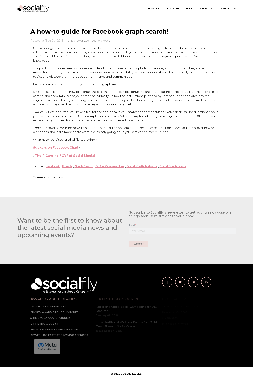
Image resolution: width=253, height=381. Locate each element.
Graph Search (84, 166)
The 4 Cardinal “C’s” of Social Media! (65, 156)
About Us (206, 8)
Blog (189, 8)
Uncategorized (78, 40)
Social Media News (173, 166)
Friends (67, 166)
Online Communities (109, 166)
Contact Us (227, 8)
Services (153, 8)
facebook (53, 166)
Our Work (172, 8)
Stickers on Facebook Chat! (55, 147)
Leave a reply (100, 40)
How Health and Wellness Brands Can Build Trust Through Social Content (126, 324)
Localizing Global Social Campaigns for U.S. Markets (126, 309)
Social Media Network (142, 166)
